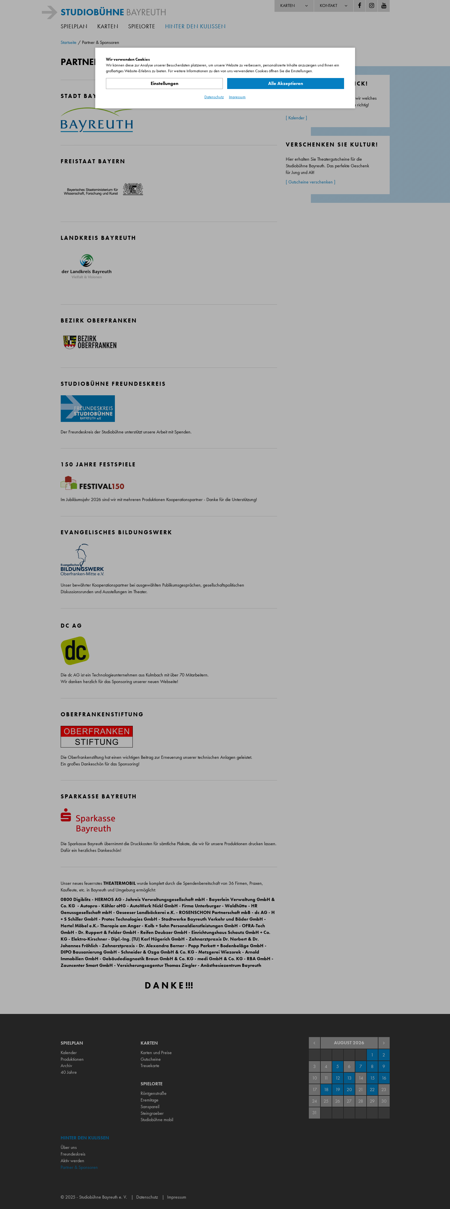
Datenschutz (214, 96)
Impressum (237, 96)
